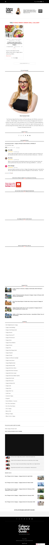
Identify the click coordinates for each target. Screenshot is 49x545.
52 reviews (18, 147)
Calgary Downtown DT (10, 335)
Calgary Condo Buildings (10, 327)
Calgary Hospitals (9, 352)
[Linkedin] (39, 1)
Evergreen (8, 398)
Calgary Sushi (8, 385)
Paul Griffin (10, 150)
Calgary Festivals (9, 345)
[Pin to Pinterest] (15, 57)
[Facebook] (34, 1)
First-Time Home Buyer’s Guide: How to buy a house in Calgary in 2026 (28, 302)
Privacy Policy (24, 538)
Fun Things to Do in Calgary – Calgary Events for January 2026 (19, 495)
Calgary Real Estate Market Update (13, 375)
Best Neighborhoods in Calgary (12, 324)
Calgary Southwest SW (10, 383)
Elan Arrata (10, 157)
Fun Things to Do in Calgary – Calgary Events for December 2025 (20, 501)
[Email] (41, 1)
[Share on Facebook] (13, 57)
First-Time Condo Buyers (10, 403)
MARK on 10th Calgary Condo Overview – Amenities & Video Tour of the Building (28, 315)
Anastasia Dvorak (10, 46)
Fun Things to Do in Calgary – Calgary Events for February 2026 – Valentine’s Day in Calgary (20, 490)
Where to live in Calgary (10, 416)
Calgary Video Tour (9, 390)
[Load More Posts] (24, 63)
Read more (8, 55)
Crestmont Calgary (9, 395)
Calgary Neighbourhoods (10, 363)
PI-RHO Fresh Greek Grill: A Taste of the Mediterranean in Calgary (14, 43)
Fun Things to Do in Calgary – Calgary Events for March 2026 (19, 482)
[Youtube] (40, 1)
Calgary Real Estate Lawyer (11, 373)
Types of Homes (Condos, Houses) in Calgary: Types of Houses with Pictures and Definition (28, 296)
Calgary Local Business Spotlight (12, 357)
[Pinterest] (24, 518)
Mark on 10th (8, 411)
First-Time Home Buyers (10, 406)
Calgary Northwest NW (10, 365)
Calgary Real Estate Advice (11, 368)
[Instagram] (21, 518)
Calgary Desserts (9, 332)
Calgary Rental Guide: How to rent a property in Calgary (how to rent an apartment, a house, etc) (27, 308)
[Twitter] (35, 1)
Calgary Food (8, 347)
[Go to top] (24, 543)
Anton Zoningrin (11, 165)
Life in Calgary (8, 408)
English (38, 544)
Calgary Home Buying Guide (11, 350)
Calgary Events (9, 340)
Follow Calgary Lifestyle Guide (11, 428)
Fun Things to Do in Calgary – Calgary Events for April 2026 (18, 476)
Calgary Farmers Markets (10, 342)
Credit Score (8, 393)
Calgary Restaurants (10, 380)
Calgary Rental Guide (10, 378)
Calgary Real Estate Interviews (12, 370)
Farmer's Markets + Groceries (11, 401)
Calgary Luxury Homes (10, 360)
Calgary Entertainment (10, 337)
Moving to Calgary (9, 413)
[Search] (43, 1)
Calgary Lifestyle (9, 355)
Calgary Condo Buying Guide (11, 330)
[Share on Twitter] (14, 57)
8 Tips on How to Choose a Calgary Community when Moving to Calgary (27, 289)
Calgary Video (8, 388)
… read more (40, 154)
